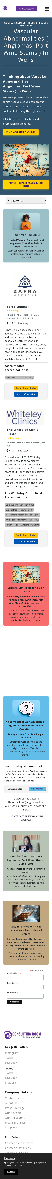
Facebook (11, 1062)
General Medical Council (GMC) (19, 377)
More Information (26, 394)
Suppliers (11, 1127)
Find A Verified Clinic (21, 132)
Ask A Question (26, 8)
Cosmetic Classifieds (18, 1148)
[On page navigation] (26, 200)
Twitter (10, 1058)
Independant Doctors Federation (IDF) (23, 514)
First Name (12, 983)
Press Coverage (15, 1108)
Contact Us (12, 1098)
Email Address (14, 973)
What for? (18, 1165)
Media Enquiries (15, 1122)
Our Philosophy (15, 1117)
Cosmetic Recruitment (19, 1143)
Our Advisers (13, 1113)
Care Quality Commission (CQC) (20, 505)
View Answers (37, 788)
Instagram (11, 1053)
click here (18, 816)
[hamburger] (47, 9)
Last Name (12, 992)
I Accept (11, 1172)
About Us (11, 1103)
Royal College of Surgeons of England (22, 524)
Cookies (9, 1158)
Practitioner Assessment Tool (26, 184)
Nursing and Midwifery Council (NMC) (22, 519)
